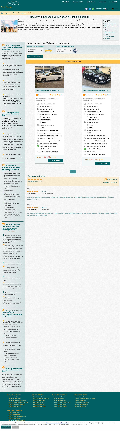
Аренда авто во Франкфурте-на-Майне (18, 402)
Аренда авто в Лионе (59, 398)
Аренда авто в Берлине (14, 396)
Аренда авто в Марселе (60, 400)
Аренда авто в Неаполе (39, 406)
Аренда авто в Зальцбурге (82, 402)
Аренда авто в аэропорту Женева (17, 416)
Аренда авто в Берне (13, 412)
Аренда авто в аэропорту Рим (41, 398)
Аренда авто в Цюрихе (14, 418)
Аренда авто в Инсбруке (81, 404)
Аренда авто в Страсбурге (60, 406)
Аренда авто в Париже (59, 396)
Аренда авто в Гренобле (60, 404)
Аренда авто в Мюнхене (14, 398)
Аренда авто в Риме (38, 396)
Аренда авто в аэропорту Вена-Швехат (85, 398)
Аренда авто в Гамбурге (14, 406)
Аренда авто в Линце (80, 400)
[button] (35, 50)
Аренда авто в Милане (39, 400)
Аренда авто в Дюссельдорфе (16, 404)
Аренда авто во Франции (59, 394)
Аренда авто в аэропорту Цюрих (16, 420)
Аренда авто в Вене (80, 396)
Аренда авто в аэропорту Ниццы (62, 402)
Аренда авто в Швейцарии (14, 410)
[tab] (65, 2)
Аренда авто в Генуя (38, 402)
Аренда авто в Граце (80, 406)
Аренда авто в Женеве (14, 414)
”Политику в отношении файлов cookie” (57, 423)
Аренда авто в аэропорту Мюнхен (17, 400)
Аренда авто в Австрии (80, 394)
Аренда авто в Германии (14, 394)
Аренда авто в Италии (38, 394)
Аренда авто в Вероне (39, 404)
